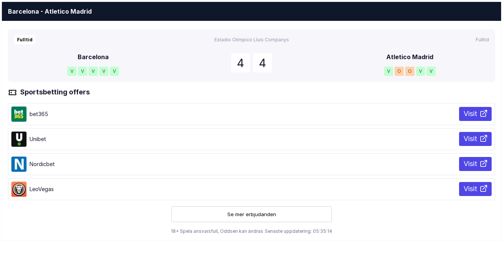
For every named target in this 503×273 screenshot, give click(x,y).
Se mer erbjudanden (251, 214)
